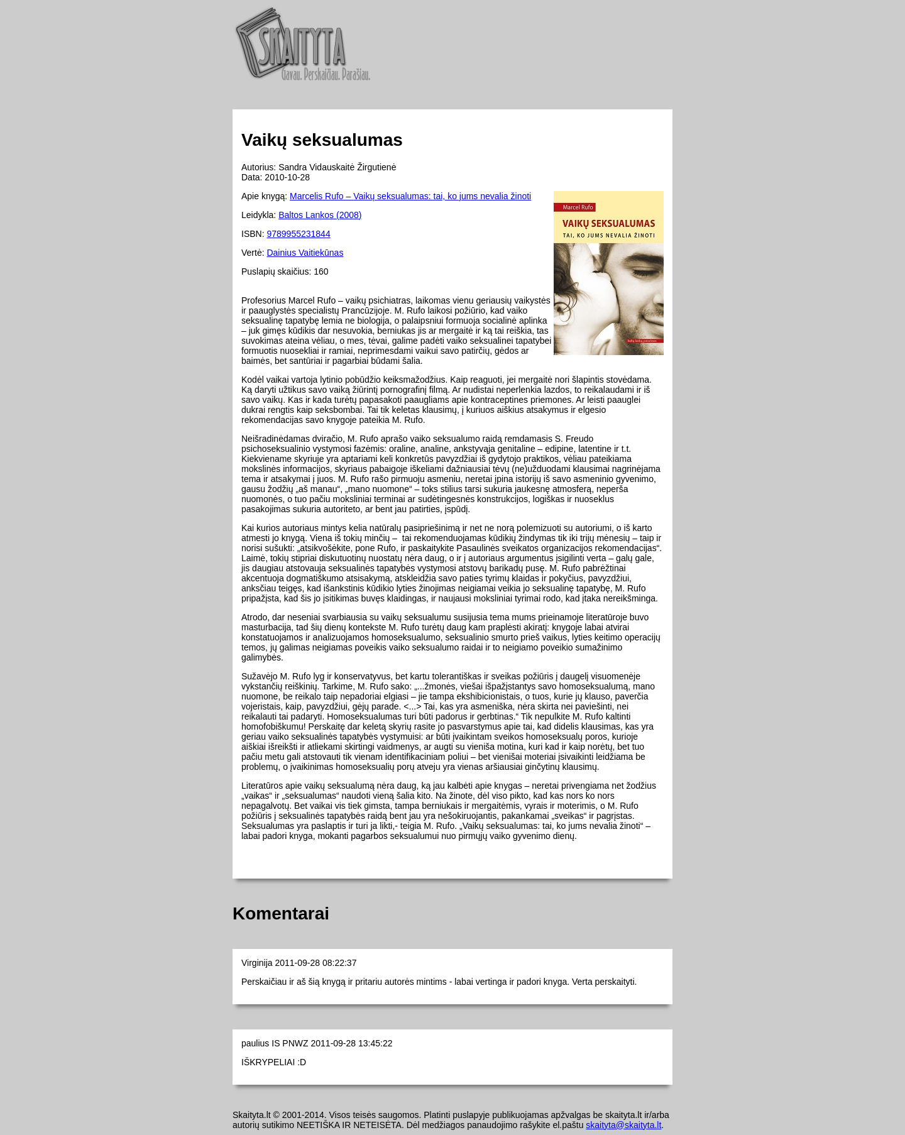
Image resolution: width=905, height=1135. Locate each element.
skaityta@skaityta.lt (623, 1125)
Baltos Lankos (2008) (319, 215)
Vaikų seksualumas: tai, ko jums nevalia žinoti (442, 196)
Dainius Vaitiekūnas (304, 253)
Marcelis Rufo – (321, 196)
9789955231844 (298, 234)
